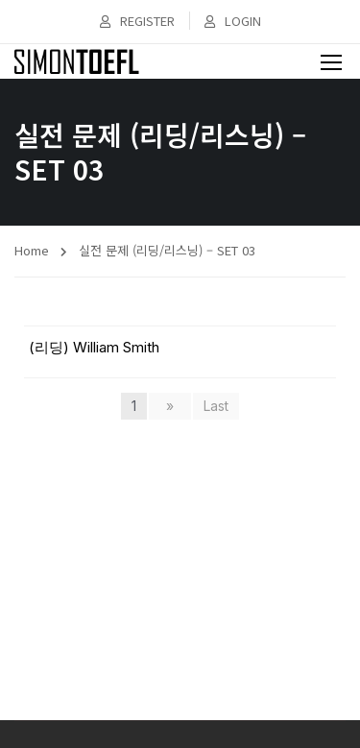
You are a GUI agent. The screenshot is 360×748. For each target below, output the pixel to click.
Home (31, 250)
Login (232, 21)
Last (216, 406)
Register (137, 21)
